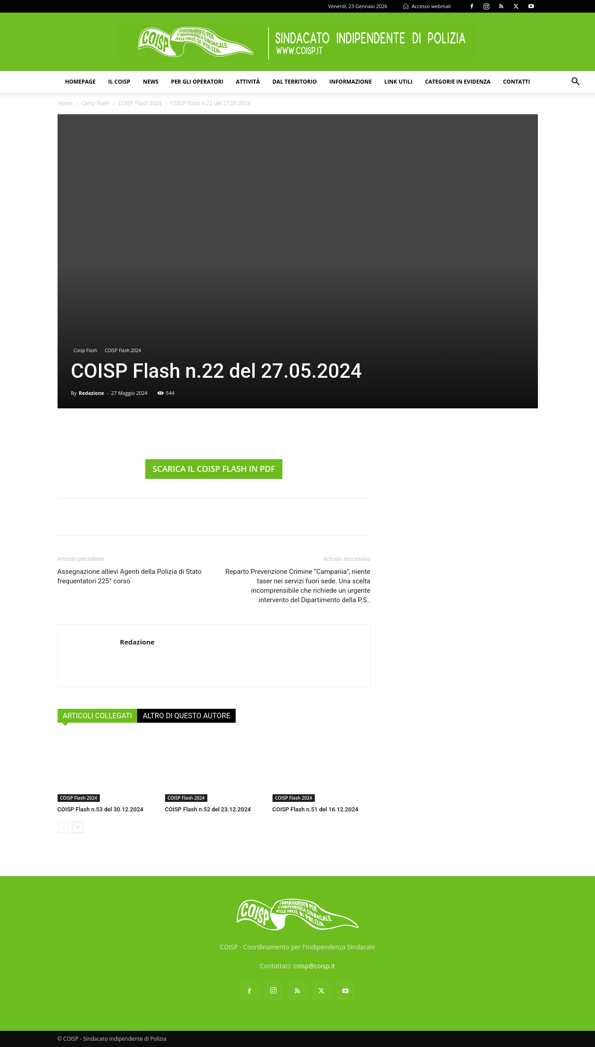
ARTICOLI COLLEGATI (97, 715)
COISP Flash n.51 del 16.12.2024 (315, 809)
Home (65, 103)
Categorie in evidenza (458, 81)
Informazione (350, 81)
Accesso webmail (427, 6)
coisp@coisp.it (314, 966)
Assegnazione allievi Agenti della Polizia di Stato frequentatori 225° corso (130, 576)
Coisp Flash (95, 103)
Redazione (91, 392)
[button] (575, 82)
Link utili (398, 81)
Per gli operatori (197, 81)
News (151, 81)
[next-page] (77, 827)
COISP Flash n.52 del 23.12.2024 (208, 809)
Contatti (516, 81)
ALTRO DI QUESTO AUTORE (186, 715)
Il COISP (119, 81)
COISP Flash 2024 (140, 103)
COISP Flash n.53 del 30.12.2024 (100, 809)
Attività (248, 81)
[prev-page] (63, 827)
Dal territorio (295, 81)
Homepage (80, 81)
